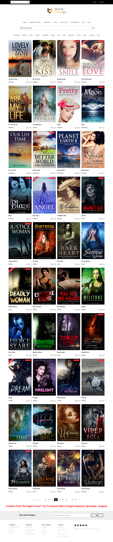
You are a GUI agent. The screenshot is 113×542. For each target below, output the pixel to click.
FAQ (89, 22)
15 (62, 499)
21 (73, 499)
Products (11, 529)
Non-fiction (92, 35)
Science (79, 35)
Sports (85, 35)
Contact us (64, 22)
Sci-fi (58, 35)
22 (76, 499)
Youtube (44, 534)
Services (47, 22)
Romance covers (62, 529)
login (94, 2)
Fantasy (53, 35)
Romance (24, 35)
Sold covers (61, 527)
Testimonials (75, 22)
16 (66, 499)
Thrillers (35, 264)
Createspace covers (30, 529)
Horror (31, 35)
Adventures (71, 35)
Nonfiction (59, 127)
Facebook (44, 527)
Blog (83, 22)
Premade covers (29, 527)
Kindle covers (28, 531)
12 (52, 499)
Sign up (101, 2)
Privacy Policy (61, 534)
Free (56, 22)
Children (37, 35)
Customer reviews (13, 527)
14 (59, 499)
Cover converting (29, 534)
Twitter (43, 529)
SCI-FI (34, 491)
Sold (98, 35)
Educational (45, 35)
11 (49, 499)
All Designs (17, 35)
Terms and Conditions (63, 536)
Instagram (44, 531)
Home (24, 22)
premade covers (35, 22)
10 (45, 499)
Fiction (64, 35)
